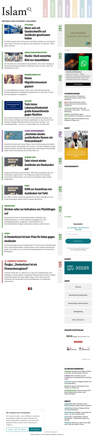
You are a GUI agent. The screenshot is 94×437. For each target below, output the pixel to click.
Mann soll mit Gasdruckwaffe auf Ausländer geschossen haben (37, 33)
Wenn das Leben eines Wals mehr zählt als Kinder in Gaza (77, 423)
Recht (74, 8)
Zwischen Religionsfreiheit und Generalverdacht (76, 409)
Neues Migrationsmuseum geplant (36, 82)
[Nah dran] (42, 410)
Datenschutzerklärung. (80, 250)
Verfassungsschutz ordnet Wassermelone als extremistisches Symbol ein (75, 103)
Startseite (60, 8)
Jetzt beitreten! (78, 84)
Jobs (42, 434)
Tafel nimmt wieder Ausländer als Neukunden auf (39, 165)
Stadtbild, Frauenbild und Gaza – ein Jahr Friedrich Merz (77, 413)
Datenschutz (60, 434)
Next (88, 347)
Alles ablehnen (22, 429)
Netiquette (47, 434)
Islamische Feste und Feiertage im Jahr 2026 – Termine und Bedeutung (76, 109)
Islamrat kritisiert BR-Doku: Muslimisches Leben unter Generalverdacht (77, 392)
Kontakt (32, 434)
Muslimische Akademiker (78, 295)
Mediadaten (53, 434)
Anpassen (11, 429)
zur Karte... (68, 216)
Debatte (82, 8)
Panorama (89, 8)
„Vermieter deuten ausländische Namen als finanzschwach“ (39, 137)
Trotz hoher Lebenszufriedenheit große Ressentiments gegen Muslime (37, 109)
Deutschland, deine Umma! (78, 303)
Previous (67, 347)
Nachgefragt (78, 311)
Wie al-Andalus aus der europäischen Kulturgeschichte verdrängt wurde (77, 377)
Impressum (38, 434)
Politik (45, 8)
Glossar (78, 287)
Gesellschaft (52, 8)
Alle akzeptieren (35, 429)
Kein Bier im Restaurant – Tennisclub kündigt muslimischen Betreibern (75, 97)
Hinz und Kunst (78, 320)
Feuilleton (67, 8)
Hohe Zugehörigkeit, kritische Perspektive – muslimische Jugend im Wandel (76, 418)
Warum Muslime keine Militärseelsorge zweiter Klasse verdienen (77, 404)
